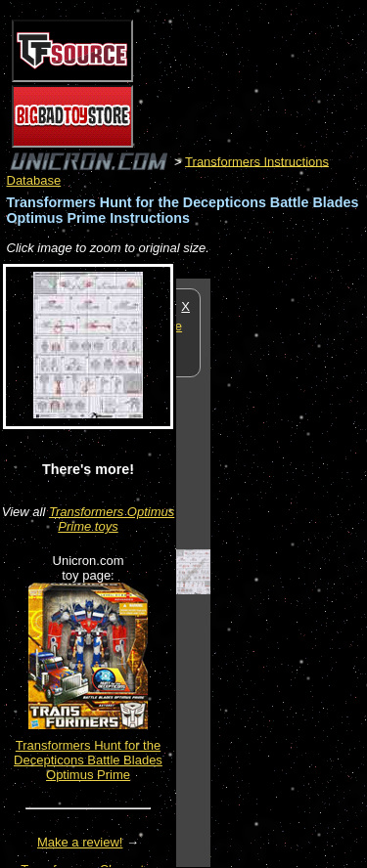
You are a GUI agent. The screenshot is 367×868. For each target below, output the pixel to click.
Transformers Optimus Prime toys (111, 519)
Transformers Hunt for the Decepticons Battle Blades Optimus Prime (88, 760)
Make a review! (79, 842)
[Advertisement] (288, 572)
